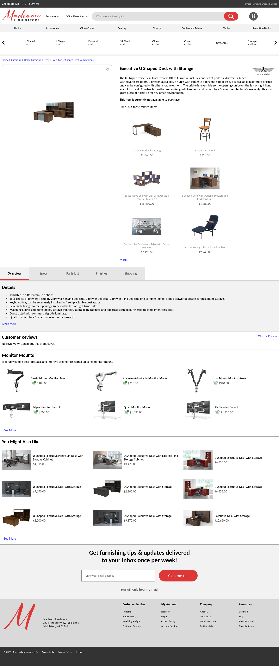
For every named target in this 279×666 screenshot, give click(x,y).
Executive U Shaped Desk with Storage (73, 60)
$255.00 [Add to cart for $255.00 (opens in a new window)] (130, 383)
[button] (231, 16)
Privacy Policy (65, 651)
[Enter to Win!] (253, 19)
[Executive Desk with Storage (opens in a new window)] (198, 525)
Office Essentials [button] (77, 17)
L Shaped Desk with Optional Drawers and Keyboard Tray (205, 197)
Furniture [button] (52, 17)
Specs (43, 273)
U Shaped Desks (29, 43)
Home (5, 60)
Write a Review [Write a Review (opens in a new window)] (267, 336)
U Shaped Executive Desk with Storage (57, 487)
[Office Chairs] (142, 49)
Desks (17, 28)
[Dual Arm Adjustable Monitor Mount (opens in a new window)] (106, 393)
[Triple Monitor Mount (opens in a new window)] (16, 417)
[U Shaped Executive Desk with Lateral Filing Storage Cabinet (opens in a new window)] (107, 468)
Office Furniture (32, 60)
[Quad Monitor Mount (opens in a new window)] (107, 419)
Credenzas (221, 43)
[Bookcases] (270, 49)
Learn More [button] (9, 324)
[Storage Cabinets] (238, 49)
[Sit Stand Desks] (110, 49)
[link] (273, 16)
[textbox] (118, 575)
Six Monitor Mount (226, 407)
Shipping (131, 273)
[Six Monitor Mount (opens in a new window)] (198, 419)
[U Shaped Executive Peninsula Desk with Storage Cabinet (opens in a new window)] (16, 468)
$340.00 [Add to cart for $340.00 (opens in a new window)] (221, 383)
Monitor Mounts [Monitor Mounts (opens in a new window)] (18, 355)
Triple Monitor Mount (46, 407)
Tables (226, 28)
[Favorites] (263, 19)
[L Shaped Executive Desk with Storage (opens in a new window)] (198, 469)
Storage (157, 28)
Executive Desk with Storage (232, 516)
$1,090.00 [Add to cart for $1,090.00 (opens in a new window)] (133, 412)
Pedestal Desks (93, 43)
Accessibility (48, 651)
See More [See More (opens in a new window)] (10, 430)
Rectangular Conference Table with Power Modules (147, 246)
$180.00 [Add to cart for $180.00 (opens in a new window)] (39, 383)
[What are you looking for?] (160, 16)
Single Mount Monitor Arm (48, 378)
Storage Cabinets (253, 43)
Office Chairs (87, 28)
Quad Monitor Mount (137, 407)
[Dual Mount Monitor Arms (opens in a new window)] (197, 393)
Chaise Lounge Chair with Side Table (205, 247)
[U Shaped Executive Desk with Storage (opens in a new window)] (16, 496)
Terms (79, 651)
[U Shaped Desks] (14, 49)
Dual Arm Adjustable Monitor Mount (145, 378)
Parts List (72, 273)
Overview (14, 273)
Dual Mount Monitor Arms (229, 378)
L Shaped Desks (61, 43)
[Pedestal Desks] (78, 49)
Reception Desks (262, 28)
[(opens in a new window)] (263, 69)
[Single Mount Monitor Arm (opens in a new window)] (15, 393)
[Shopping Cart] (273, 16)
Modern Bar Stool (205, 150)
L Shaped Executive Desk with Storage (238, 458)
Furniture (16, 60)
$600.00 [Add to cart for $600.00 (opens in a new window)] (41, 412)
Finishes (101, 273)
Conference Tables (192, 28)
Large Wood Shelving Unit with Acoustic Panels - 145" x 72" (147, 197)
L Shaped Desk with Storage (147, 150)
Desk (46, 60)
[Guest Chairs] (174, 49)
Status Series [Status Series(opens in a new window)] (263, 74)
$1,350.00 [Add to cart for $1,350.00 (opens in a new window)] (223, 412)
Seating (122, 28)
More (123, 260)
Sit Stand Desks (125, 43)
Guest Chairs (187, 43)
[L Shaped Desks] (46, 49)
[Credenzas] (206, 49)
